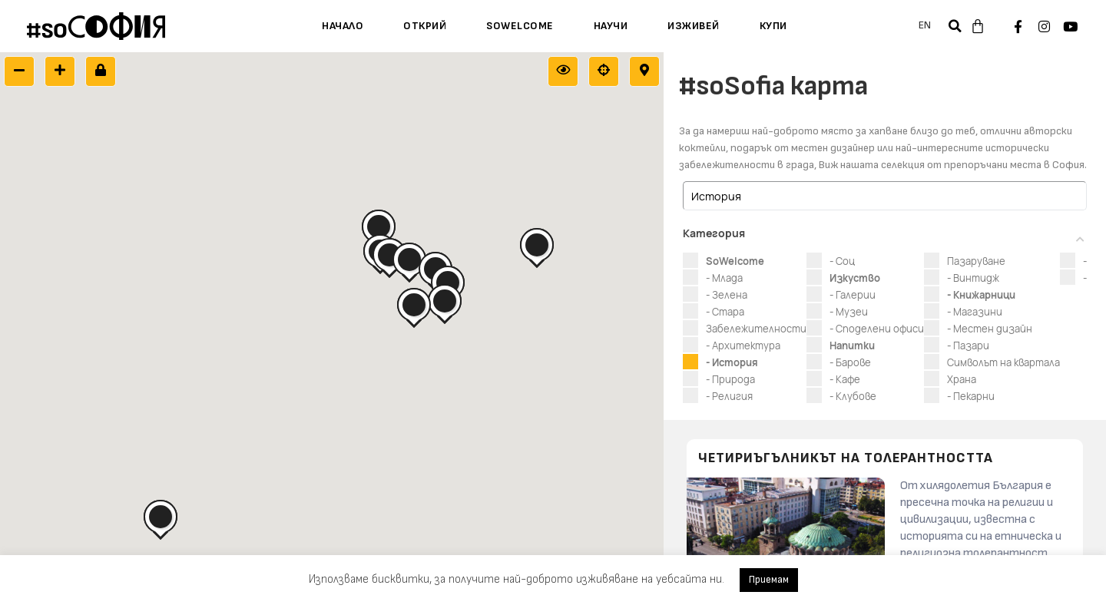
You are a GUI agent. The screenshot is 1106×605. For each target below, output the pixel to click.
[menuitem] (925, 26)
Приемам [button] (769, 580)
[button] (954, 26)
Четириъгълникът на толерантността (845, 458)
